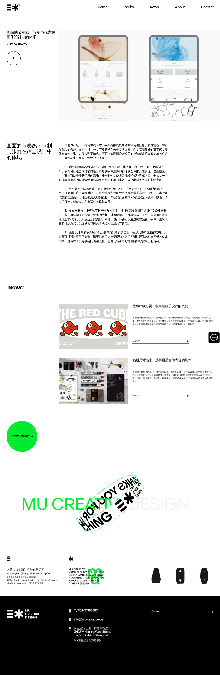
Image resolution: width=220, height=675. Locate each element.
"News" (15, 293)
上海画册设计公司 (118, 160)
